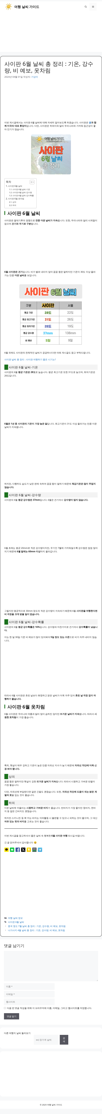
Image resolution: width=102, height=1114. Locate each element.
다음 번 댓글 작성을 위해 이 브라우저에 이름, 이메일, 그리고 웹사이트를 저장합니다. (49, 1008)
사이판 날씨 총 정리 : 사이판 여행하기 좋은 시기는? (30, 359)
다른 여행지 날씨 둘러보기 (17, 1033)
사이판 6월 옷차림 (16, 198)
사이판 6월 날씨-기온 (21, 189)
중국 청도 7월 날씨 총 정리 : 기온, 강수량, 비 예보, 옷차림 (37, 926)
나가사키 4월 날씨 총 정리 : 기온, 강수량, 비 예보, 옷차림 (36, 930)
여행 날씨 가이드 (26, 6)
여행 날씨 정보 (15, 918)
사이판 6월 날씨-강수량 (22, 192)
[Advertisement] (51, 33)
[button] (85, 7)
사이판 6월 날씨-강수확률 (23, 195)
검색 (64, 1039)
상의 (14, 202)
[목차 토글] (31, 182)
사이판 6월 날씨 (15, 186)
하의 (14, 205)
